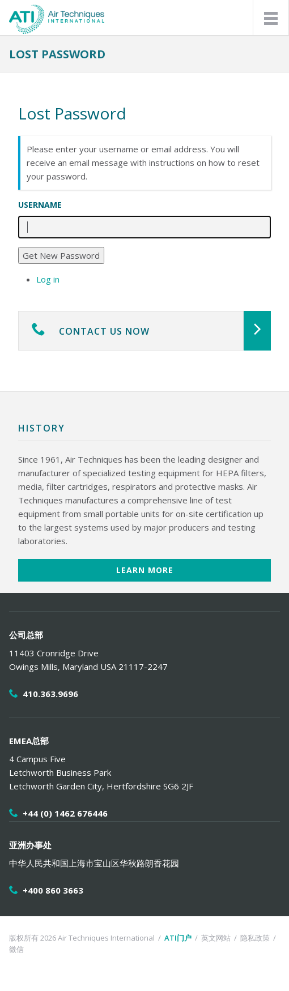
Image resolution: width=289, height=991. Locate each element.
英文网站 (216, 938)
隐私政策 (255, 938)
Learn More (144, 570)
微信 (16, 949)
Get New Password (61, 255)
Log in (48, 279)
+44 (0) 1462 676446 (65, 813)
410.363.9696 (50, 693)
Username (40, 204)
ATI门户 (178, 938)
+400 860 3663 (53, 890)
